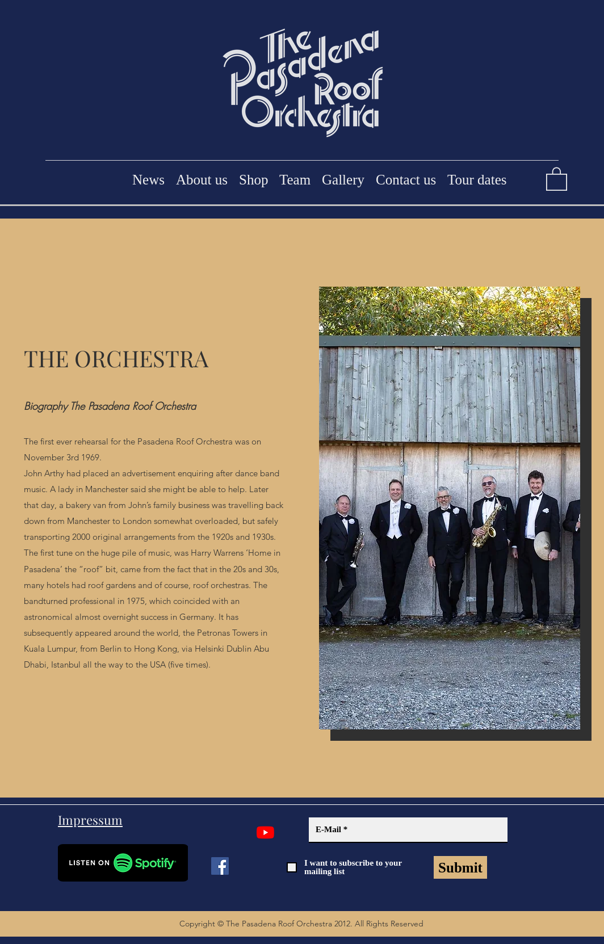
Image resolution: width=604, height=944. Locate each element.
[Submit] (460, 867)
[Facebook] (220, 866)
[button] (556, 178)
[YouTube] (265, 832)
